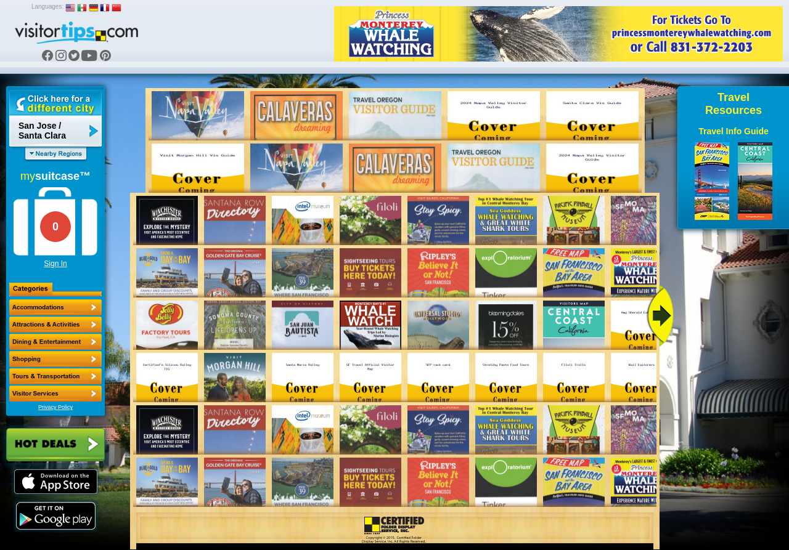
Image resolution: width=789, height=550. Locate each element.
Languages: (47, 6)
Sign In (55, 263)
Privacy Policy (55, 407)
